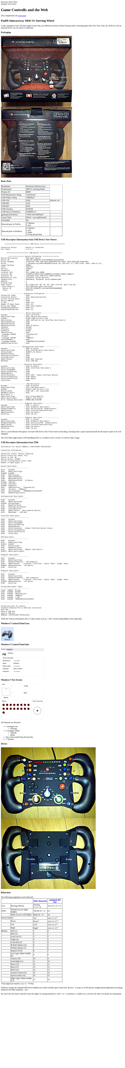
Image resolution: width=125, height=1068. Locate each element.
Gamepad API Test (54, 972)
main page (22, 16)
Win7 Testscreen (40, 972)
